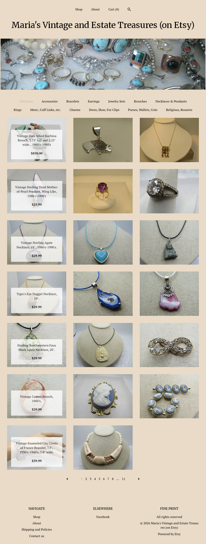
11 (123, 479)
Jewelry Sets (116, 101)
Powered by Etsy (169, 534)
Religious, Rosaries (179, 110)
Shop (78, 9)
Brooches (140, 101)
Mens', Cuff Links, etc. (45, 110)
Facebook (103, 517)
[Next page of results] (139, 479)
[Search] (129, 10)
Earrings (93, 101)
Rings (18, 110)
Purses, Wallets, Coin (142, 110)
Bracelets (72, 101)
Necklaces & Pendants (171, 101)
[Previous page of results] (67, 479)
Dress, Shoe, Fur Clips (104, 110)
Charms (75, 110)
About (95, 9)
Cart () (113, 9)
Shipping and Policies (37, 529)
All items (26, 101)
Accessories (50, 101)
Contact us (36, 536)
